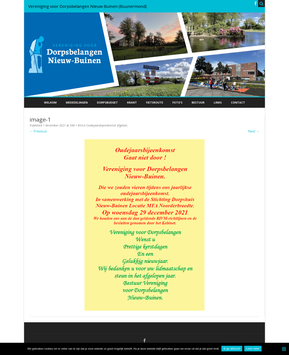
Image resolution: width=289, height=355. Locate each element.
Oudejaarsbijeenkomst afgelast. (107, 125)
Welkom (50, 102)
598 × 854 (76, 125)
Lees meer (252, 348)
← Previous (38, 131)
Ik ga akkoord (231, 348)
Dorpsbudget (107, 102)
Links (218, 102)
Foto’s (177, 102)
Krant (132, 102)
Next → (253, 131)
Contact (238, 102)
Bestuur (198, 102)
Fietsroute (154, 102)
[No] (284, 349)
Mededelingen (77, 102)
